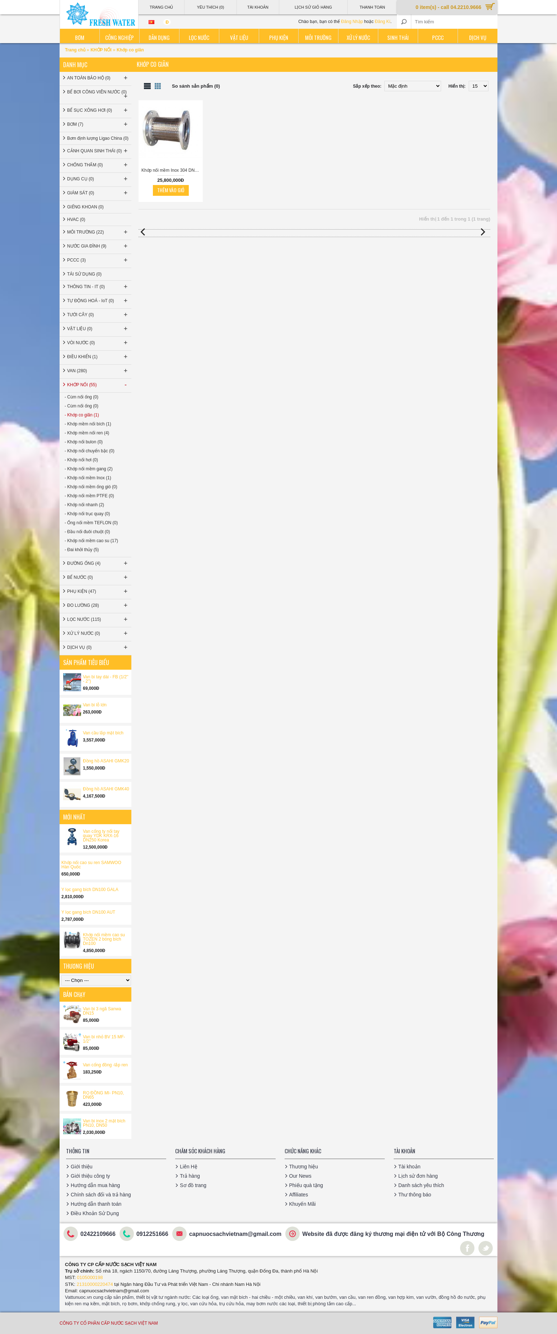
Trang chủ (75, 49)
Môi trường (318, 37)
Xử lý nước (358, 37)
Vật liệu (239, 37)
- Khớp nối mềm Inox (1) (88, 477)
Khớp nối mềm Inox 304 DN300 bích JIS (172, 170)
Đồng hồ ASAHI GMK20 (106, 761)
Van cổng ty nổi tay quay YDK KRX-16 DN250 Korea (101, 835)
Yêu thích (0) (210, 7)
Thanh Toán (372, 7)
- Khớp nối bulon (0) (84, 441)
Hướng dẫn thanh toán (96, 1204)
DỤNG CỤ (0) (98, 179)
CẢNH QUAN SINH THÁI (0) (98, 150)
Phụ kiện (278, 37)
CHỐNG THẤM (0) (98, 165)
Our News (300, 1176)
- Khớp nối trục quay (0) (87, 513)
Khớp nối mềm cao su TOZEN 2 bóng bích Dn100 (104, 939)
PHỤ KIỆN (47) (98, 591)
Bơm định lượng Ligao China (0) (97, 138)
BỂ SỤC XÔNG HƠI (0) (98, 110)
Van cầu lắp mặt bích (103, 733)
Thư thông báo (414, 1194)
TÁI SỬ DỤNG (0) (84, 274)
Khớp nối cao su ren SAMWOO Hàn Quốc (91, 864)
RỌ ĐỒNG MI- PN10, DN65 (103, 1095)
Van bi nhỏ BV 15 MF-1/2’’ (104, 1039)
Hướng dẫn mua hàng (95, 1185)
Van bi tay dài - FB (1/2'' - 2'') (105, 679)
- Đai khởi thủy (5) (82, 549)
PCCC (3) (98, 260)
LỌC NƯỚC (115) (98, 619)
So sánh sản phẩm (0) (196, 86)
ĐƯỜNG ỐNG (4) (98, 563)
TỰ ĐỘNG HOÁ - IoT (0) (98, 300)
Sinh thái (398, 37)
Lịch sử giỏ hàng (313, 7)
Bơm (79, 37)
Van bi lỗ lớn (95, 705)
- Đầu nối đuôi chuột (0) (87, 531)
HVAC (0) (76, 219)
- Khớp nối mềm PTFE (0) (89, 495)
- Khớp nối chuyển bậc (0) (89, 450)
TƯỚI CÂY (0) (98, 314)
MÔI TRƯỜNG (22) (98, 232)
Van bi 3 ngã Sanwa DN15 (102, 1011)
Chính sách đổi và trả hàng (101, 1194)
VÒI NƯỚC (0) (98, 342)
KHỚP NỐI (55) (98, 384)
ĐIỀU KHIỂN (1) (98, 356)
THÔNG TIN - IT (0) (98, 286)
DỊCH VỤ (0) (98, 647)
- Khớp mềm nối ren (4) (87, 432)
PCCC (438, 37)
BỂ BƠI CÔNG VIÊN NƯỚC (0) (98, 94)
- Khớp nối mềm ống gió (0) (91, 486)
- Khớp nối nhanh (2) (84, 504)
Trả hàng (190, 1176)
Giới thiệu (82, 1166)
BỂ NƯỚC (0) (98, 577)
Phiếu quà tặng (306, 1185)
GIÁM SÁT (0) (98, 193)
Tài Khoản (257, 7)
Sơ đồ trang (193, 1185)
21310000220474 (95, 1284)
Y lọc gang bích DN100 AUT (88, 912)
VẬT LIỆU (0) (98, 328)
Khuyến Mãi (302, 1204)
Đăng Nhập (352, 21)
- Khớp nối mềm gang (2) (89, 468)
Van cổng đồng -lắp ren (105, 1065)
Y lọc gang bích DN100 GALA (89, 889)
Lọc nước (199, 37)
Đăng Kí (382, 21)
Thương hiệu (303, 1166)
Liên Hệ (188, 1166)
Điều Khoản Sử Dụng (95, 1213)
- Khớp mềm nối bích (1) (88, 423)
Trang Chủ (161, 7)
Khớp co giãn (130, 49)
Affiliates (298, 1194)
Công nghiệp (119, 37)
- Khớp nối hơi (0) (81, 459)
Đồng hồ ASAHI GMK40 (106, 789)
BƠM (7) (98, 124)
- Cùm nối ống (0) (81, 397)
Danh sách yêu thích (421, 1185)
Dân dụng (159, 37)
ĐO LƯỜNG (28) (98, 605)
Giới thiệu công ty (90, 1176)
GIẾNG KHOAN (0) (85, 206)
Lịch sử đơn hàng (418, 1176)
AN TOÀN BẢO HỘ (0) (98, 78)
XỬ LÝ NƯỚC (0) (98, 633)
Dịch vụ (477, 37)
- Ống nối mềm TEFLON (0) (91, 522)
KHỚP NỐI (100, 49)
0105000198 (90, 1277)
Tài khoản (409, 1166)
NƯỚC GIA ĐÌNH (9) (98, 246)
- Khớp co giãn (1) (82, 414)
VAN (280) (98, 370)
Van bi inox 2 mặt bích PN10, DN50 (104, 1123)
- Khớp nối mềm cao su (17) (91, 540)
